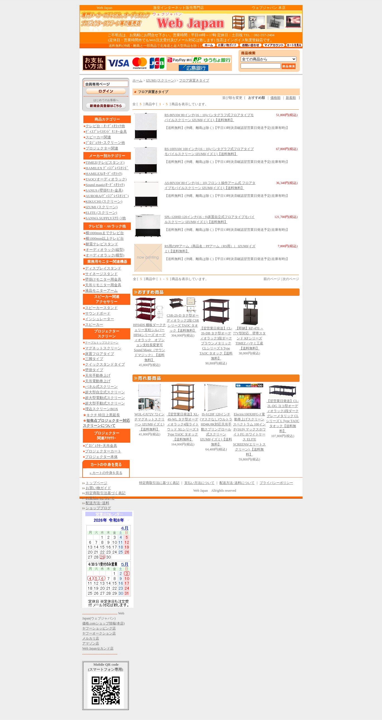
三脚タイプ (94, 359)
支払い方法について (199, 483)
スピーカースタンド (101, 308)
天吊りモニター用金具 (103, 285)
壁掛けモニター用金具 (103, 279)
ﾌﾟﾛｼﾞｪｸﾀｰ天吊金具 (101, 446)
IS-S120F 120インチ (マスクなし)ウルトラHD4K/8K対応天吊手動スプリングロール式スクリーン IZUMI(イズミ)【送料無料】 (216, 429)
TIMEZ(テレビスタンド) (105, 162)
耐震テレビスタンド (102, 244)
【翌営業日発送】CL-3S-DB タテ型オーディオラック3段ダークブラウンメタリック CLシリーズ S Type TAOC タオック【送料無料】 (216, 343)
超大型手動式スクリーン (105, 403)
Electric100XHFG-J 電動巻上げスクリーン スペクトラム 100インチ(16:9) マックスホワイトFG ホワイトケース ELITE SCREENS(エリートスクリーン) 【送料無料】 (249, 434)
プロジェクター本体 (101, 457)
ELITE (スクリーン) (101, 212)
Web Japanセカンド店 (97, 648)
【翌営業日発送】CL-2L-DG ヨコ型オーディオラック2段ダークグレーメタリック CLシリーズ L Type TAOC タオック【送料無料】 (282, 416)
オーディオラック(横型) (105, 255)
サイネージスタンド (101, 274)
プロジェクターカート (103, 451)
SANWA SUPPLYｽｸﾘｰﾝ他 (106, 218)
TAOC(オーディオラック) (106, 179)
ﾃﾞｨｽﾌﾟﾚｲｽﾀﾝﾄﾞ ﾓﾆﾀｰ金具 (106, 131)
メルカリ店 (90, 638)
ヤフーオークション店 (99, 633)
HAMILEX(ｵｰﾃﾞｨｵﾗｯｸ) (104, 174)
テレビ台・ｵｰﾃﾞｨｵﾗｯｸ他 (105, 126)
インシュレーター (99, 319)
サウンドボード (97, 313)
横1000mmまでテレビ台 (105, 233)
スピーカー (94, 324)
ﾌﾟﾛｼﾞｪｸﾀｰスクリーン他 (105, 143)
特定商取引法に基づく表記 (159, 483)
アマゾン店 (90, 643)
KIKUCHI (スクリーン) (104, 201)
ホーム (137, 80)
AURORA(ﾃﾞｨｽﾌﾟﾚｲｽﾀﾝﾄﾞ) (107, 196)
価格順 (275, 98)
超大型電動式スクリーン (105, 398)
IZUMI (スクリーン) (101, 207)
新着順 (291, 98)
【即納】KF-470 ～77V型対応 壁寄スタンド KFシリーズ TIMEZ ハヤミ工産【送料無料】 (249, 338)
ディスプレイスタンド (103, 268)
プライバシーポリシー (276, 483)
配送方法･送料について (237, 483)
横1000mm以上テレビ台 (105, 238)
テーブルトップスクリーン (102, 342)
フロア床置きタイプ (194, 80)
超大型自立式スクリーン (105, 392)
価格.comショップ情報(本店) (103, 623)
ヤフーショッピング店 (99, 628)
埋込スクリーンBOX (101, 409)
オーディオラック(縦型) (105, 250)
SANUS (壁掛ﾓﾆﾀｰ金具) (104, 190)
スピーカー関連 (98, 137)
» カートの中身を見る (106, 473)
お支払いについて (100, 498)
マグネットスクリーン (103, 348)
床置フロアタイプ (99, 354)
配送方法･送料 (97, 503)
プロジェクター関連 (102, 148)
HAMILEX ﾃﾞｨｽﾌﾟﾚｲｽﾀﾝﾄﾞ (107, 168)
